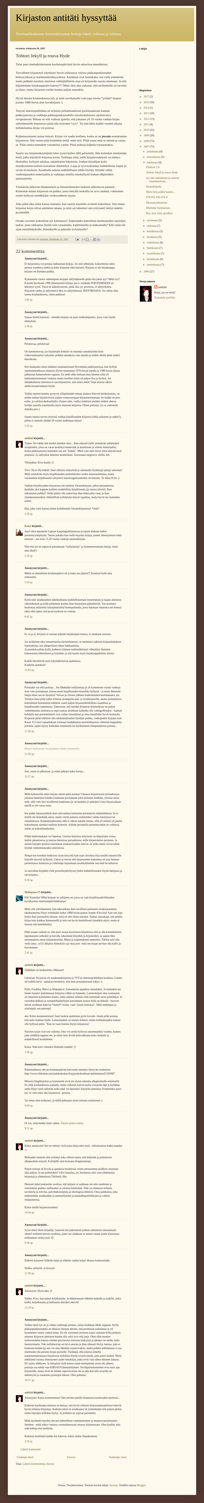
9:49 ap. (29, 1105)
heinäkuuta (153, 231)
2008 (147, 141)
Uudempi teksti (25, 1457)
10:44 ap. (30, 1212)
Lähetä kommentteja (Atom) (38, 1463)
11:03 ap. (30, 670)
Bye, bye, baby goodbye (159, 213)
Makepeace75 (33, 892)
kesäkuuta (152, 237)
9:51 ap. (29, 1128)
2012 (147, 118)
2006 (147, 271)
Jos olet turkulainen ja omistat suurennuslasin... (162, 180)
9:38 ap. (29, 880)
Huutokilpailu (153, 186)
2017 (147, 96)
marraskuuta (154, 157)
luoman (113, 1485)
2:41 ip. (29, 952)
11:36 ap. (30, 731)
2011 (147, 124)
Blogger (141, 1485)
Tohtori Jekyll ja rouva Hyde (162, 172)
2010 (147, 129)
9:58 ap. (29, 1242)
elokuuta (152, 225)
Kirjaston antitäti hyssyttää (66, 17)
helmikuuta (153, 259)
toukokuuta (153, 242)
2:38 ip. (29, 326)
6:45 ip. (29, 616)
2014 (147, 107)
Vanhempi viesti (118, 1457)
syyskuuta (152, 220)
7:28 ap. (29, 1052)
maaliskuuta (154, 253)
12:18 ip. (29, 1307)
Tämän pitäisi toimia (72, 1123)
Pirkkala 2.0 (152, 167)
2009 (147, 135)
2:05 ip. (29, 299)
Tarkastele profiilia (164, 297)
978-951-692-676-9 (157, 197)
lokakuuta (152, 162)
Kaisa (28, 526)
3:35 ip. (29, 425)
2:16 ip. (29, 1441)
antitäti (29, 438)
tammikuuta (153, 264)
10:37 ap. (30, 1380)
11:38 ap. (30, 1273)
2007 (147, 146)
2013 (147, 113)
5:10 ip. (29, 555)
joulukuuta (153, 151)
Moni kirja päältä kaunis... (160, 191)
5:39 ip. (29, 582)
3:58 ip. (29, 513)
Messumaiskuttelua (156, 202)
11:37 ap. (30, 776)
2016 (147, 102)
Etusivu (71, 1457)
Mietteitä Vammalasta (158, 208)
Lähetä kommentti (31, 1449)
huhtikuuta (153, 248)
